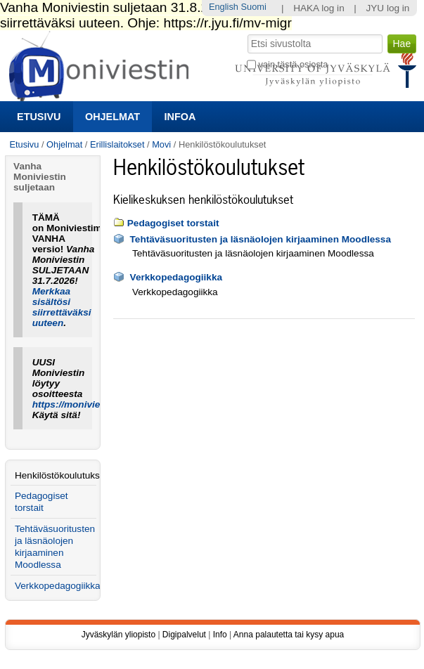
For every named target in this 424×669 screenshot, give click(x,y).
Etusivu (38, 116)
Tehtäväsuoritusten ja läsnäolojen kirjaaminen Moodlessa (260, 239)
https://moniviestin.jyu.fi (87, 404)
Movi (161, 144)
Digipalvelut (184, 634)
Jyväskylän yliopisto (118, 634)
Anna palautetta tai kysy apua (288, 634)
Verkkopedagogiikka (176, 277)
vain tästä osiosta (293, 64)
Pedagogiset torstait (173, 223)
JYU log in (387, 8)
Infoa (180, 116)
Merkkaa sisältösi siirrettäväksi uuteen (61, 307)
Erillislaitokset (117, 144)
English (223, 6)
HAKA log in (319, 8)
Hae (246, 33)
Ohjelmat (112, 116)
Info (220, 634)
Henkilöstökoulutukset (55, 475)
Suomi (253, 6)
